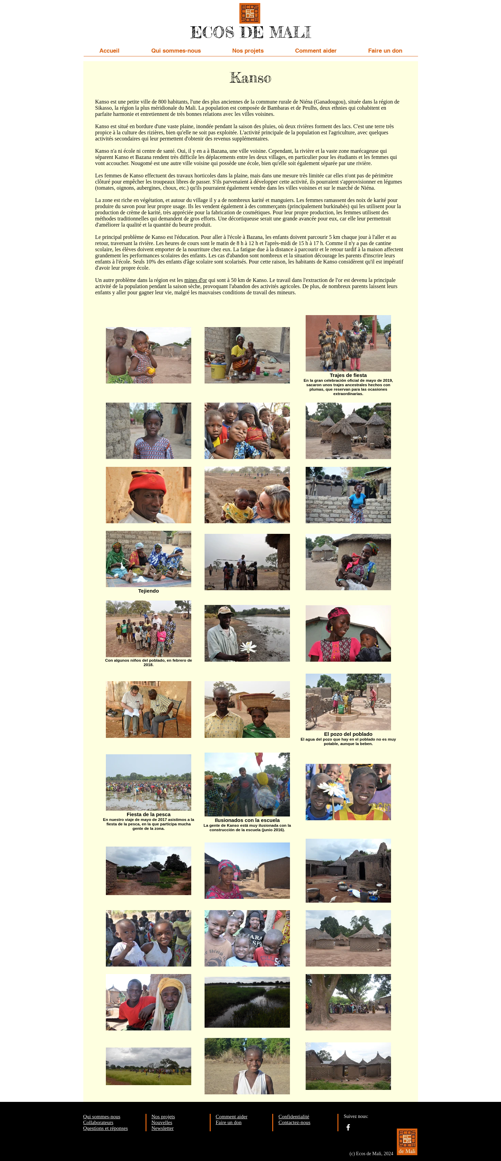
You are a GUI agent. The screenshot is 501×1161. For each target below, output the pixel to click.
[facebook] (348, 1127)
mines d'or (195, 280)
